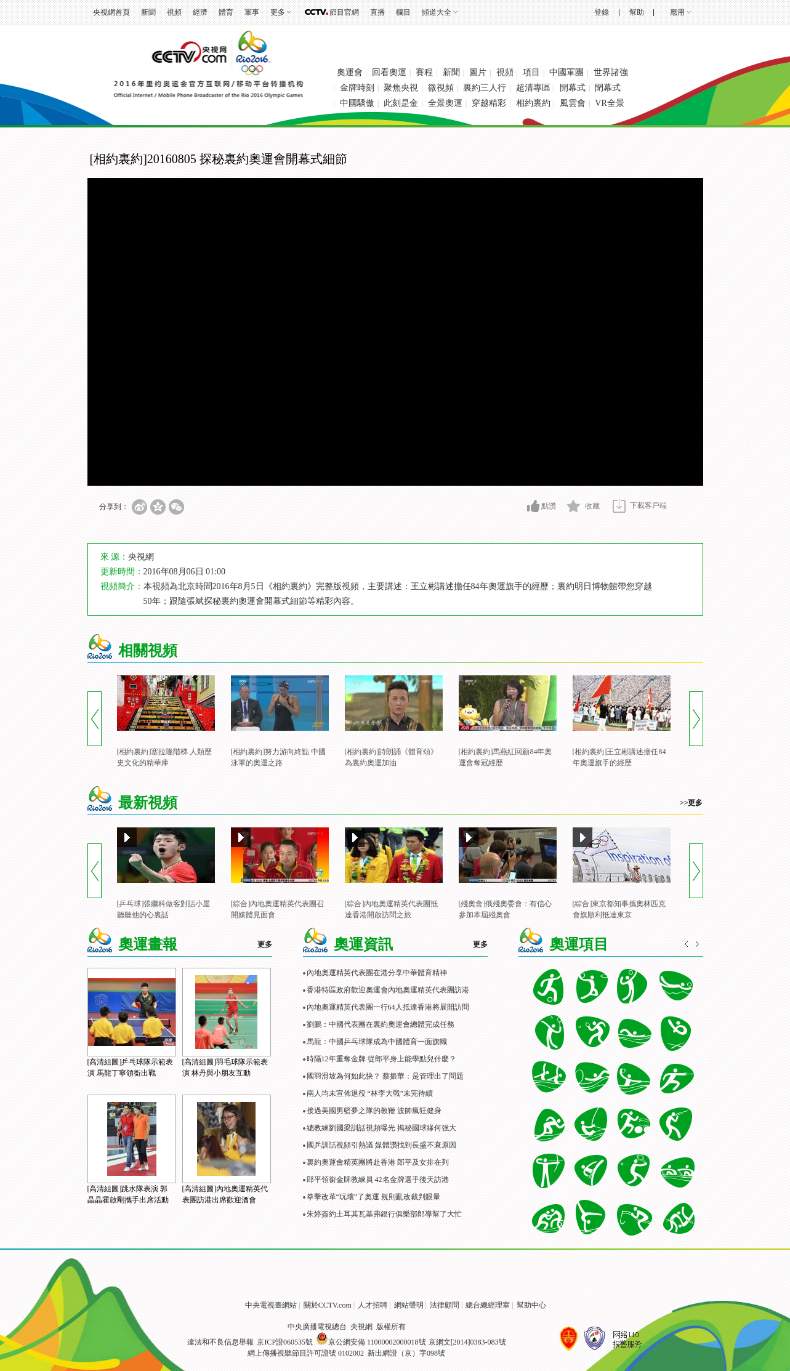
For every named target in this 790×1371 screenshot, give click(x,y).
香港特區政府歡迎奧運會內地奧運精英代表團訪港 (388, 990)
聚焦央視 (401, 87)
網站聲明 (409, 1305)
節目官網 (344, 12)
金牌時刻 (357, 87)
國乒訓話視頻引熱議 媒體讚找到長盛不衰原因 (381, 1145)
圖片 (477, 72)
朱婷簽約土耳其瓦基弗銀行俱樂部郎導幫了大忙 (384, 1214)
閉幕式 (608, 87)
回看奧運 (389, 72)
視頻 (174, 12)
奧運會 (350, 72)
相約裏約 (533, 103)
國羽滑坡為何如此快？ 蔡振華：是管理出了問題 (385, 1076)
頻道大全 (436, 12)
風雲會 (573, 103)
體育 (226, 12)
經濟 (200, 12)
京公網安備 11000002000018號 (371, 1342)
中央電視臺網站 (271, 1305)
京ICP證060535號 (285, 1342)
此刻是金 (401, 103)
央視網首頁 (111, 12)
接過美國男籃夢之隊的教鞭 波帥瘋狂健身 (374, 1110)
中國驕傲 (357, 103)
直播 (377, 12)
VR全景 (609, 103)
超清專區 (533, 87)
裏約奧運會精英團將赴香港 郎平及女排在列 (378, 1162)
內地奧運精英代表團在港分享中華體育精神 (377, 972)
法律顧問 (444, 1305)
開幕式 (573, 87)
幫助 (636, 12)
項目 (531, 72)
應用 (677, 12)
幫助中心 (531, 1305)
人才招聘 (372, 1305)
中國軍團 (566, 72)
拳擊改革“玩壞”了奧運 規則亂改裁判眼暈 (374, 1196)
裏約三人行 (484, 87)
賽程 (424, 72)
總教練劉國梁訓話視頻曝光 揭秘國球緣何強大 (381, 1128)
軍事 (251, 12)
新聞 (148, 12)
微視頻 (441, 87)
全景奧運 (445, 103)
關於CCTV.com (328, 1305)
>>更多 (691, 802)
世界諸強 (611, 72)
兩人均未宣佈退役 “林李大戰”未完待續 (370, 1093)
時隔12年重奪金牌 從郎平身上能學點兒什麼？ (381, 1059)
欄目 (403, 12)
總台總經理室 (488, 1305)
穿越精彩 (489, 103)
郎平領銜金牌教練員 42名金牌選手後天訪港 (378, 1179)
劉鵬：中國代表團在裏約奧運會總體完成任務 (380, 1024)
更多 (277, 12)
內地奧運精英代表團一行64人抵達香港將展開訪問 (388, 1007)
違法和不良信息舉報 (220, 1342)
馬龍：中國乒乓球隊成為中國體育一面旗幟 (377, 1041)
